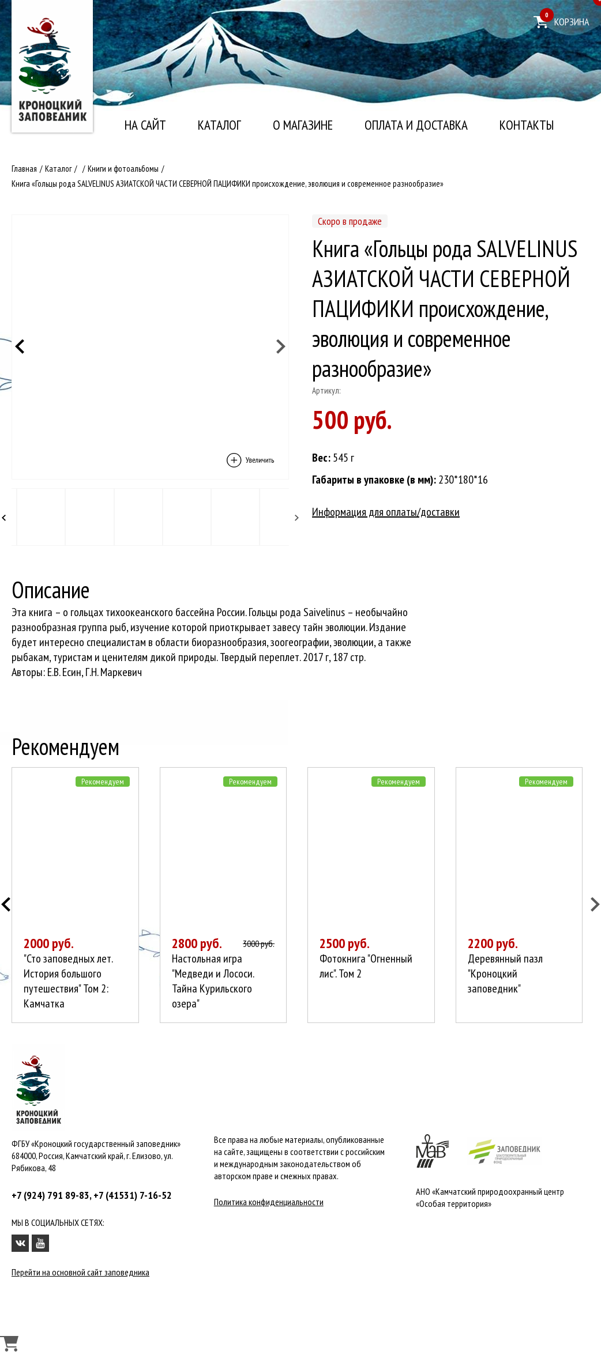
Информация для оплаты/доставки (386, 511)
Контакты (526, 125)
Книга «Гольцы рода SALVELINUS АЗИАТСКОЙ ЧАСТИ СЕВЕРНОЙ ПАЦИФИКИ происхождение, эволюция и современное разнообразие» (228, 183)
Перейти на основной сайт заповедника (80, 1272)
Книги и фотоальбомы (123, 168)
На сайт (145, 125)
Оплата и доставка (416, 125)
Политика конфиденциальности (269, 1201)
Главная (24, 168)
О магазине (303, 125)
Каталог (219, 125)
